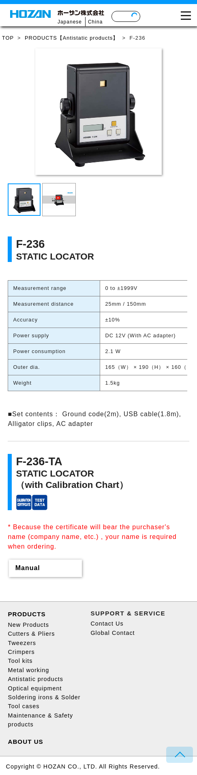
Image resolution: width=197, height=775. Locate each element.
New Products (28, 625)
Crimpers (21, 652)
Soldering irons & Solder (44, 697)
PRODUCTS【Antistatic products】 (71, 38)
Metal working (28, 670)
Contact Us (106, 623)
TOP (8, 38)
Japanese (70, 22)
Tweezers (22, 643)
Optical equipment (35, 688)
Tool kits (20, 661)
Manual (27, 567)
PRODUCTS (26, 614)
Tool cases (23, 706)
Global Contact (112, 633)
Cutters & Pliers (31, 633)
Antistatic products (35, 679)
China (95, 22)
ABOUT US (25, 741)
